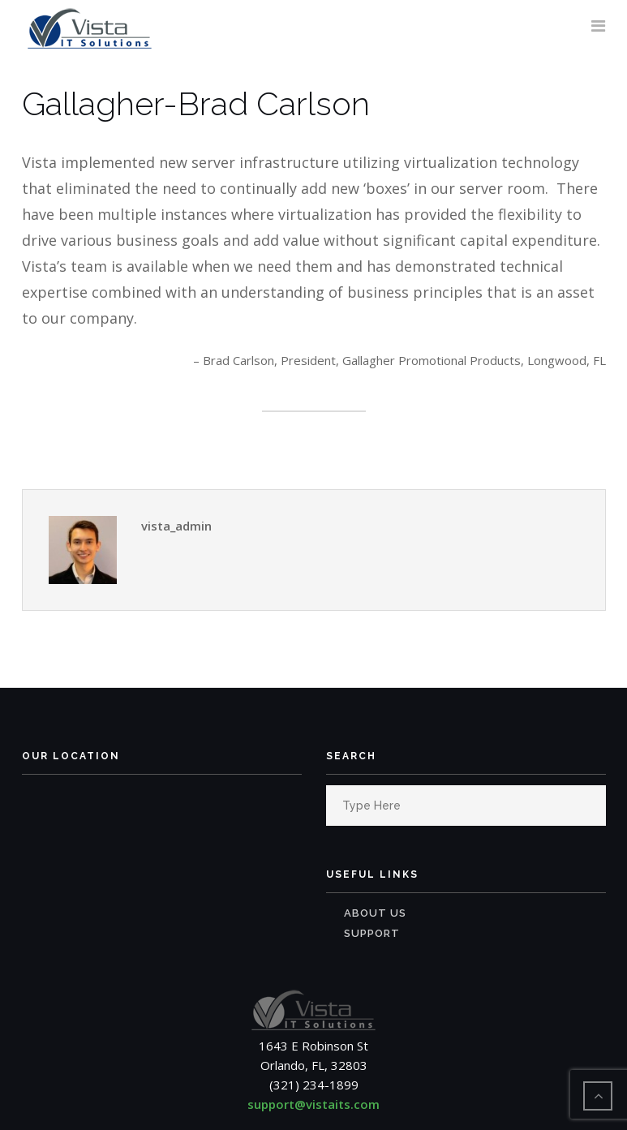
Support (372, 933)
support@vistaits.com (313, 1104)
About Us (375, 913)
